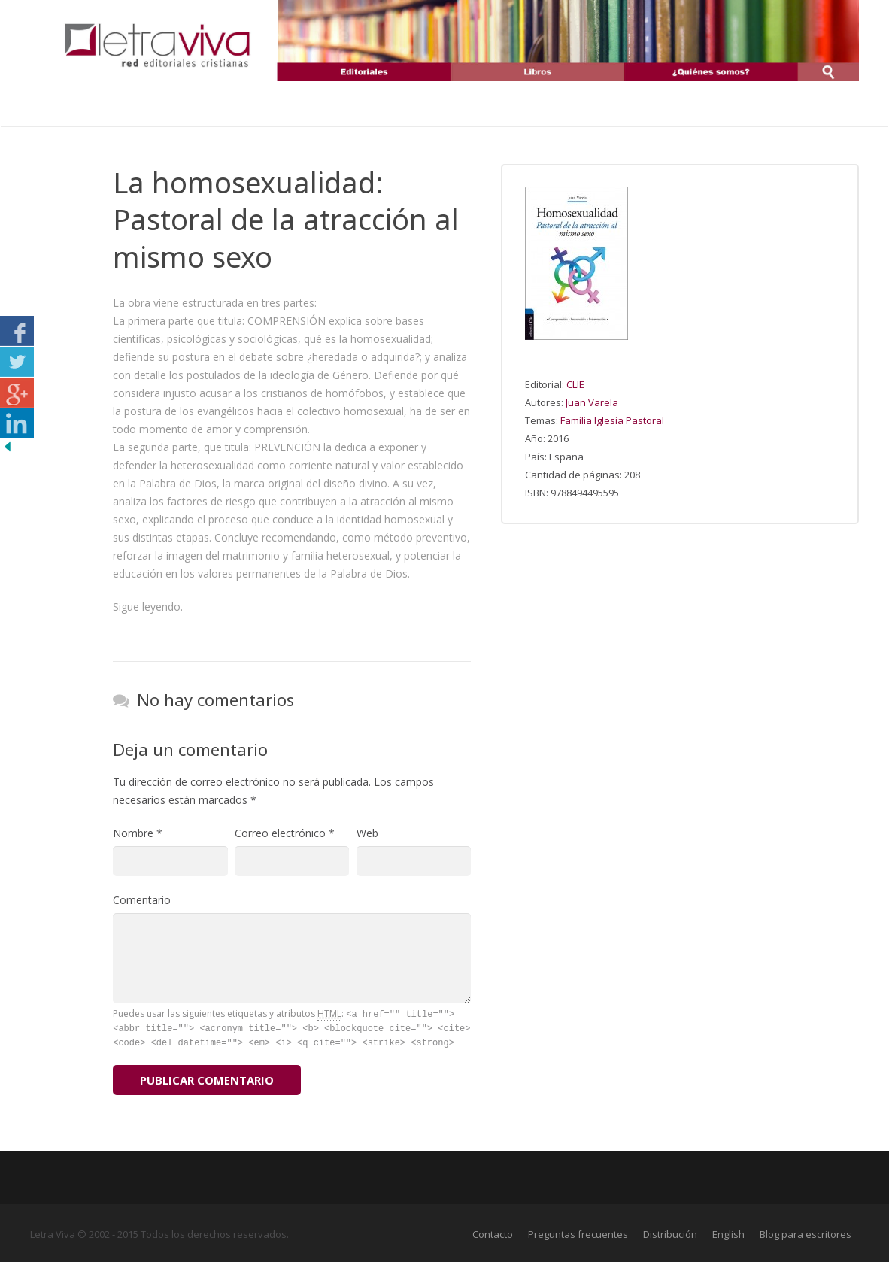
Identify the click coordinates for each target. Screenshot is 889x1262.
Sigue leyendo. (148, 606)
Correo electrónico (285, 833)
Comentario (142, 900)
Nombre (137, 833)
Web (367, 833)
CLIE (575, 384)
